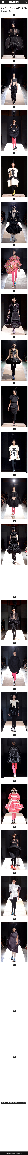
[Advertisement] (14, 580)
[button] (3, 2)
